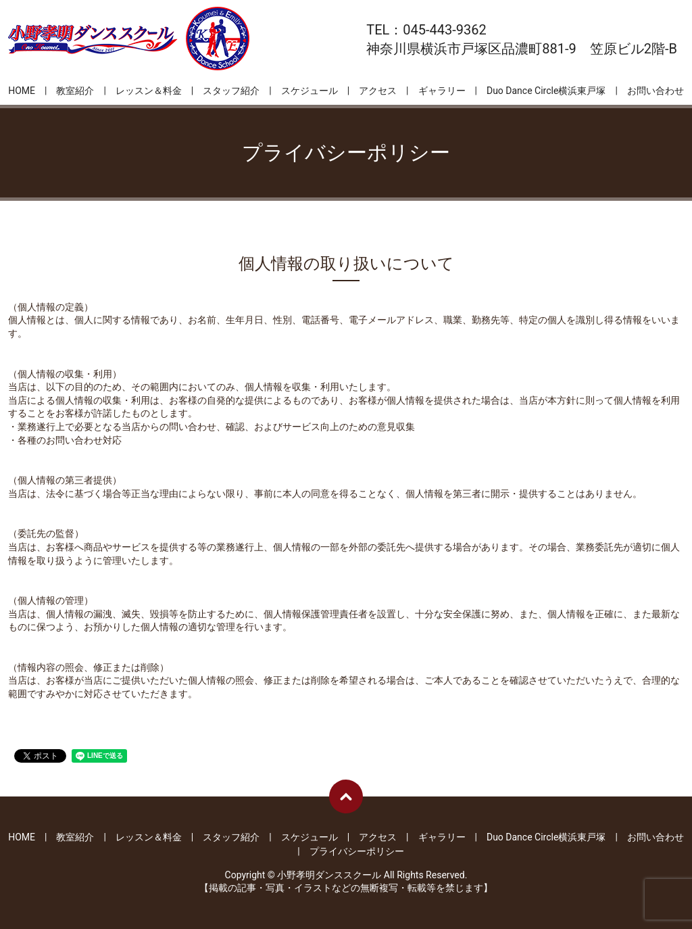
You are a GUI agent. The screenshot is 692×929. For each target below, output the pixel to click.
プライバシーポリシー (357, 851)
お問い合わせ (655, 90)
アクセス (378, 90)
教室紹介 (75, 90)
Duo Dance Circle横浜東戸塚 (546, 90)
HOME (21, 90)
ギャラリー (442, 90)
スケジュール (309, 90)
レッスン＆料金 (149, 90)
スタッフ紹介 (231, 90)
